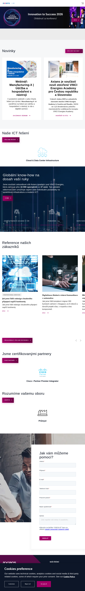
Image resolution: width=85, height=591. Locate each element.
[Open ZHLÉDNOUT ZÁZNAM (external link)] (21, 88)
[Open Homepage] (11, 562)
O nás (7, 198)
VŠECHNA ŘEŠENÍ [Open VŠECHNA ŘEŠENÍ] (10, 139)
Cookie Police (69, 577)
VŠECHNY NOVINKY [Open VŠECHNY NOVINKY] (73, 51)
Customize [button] (11, 584)
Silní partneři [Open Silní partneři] (9, 360)
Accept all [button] (44, 584)
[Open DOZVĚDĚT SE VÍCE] (63, 88)
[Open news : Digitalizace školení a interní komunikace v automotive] (60, 297)
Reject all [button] (28, 584)
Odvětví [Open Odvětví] (7, 400)
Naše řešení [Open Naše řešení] (54, 562)
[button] (76, 340)
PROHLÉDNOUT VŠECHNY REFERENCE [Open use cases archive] (16, 340)
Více (4, 311)
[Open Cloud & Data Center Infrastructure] (42, 154)
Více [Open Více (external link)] (75, 20)
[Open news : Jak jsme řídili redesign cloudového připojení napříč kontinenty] (20, 300)
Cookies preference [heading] (18, 569)
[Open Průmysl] (42, 414)
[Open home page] (6, 3)
